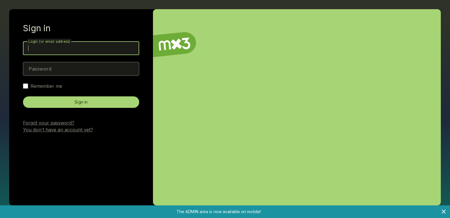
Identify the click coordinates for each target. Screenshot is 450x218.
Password (40, 69)
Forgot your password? (48, 123)
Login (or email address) (49, 41)
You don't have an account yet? (58, 130)
